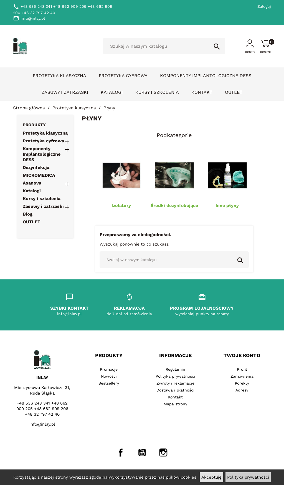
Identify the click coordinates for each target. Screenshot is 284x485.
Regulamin (175, 369)
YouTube (142, 452)
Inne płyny (227, 205)
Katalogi (112, 92)
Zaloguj (264, 6)
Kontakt (201, 92)
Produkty (34, 124)
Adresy (241, 390)
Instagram (163, 452)
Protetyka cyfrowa (123, 75)
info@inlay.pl (42, 424)
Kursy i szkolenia (157, 92)
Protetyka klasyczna (59, 75)
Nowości (109, 376)
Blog (27, 214)
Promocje (109, 369)
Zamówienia (241, 376)
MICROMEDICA (39, 175)
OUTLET (233, 92)
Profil (242, 369)
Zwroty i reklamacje (175, 383)
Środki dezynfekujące (174, 205)
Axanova (32, 183)
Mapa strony (175, 404)
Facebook (120, 452)
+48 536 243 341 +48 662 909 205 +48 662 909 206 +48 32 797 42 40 (42, 409)
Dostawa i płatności (175, 390)
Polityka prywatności (248, 477)
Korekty (242, 383)
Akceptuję (211, 477)
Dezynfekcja (36, 167)
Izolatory (121, 205)
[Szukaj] (164, 46)
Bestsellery (108, 383)
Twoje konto (242, 355)
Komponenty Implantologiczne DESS (205, 75)
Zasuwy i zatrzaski (65, 92)
